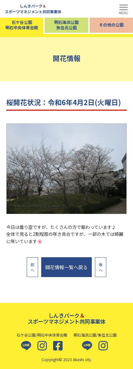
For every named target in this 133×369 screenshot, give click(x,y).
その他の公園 (111, 25)
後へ (101, 267)
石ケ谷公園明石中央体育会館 (21, 25)
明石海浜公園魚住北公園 (66, 25)
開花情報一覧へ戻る (66, 267)
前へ (32, 267)
